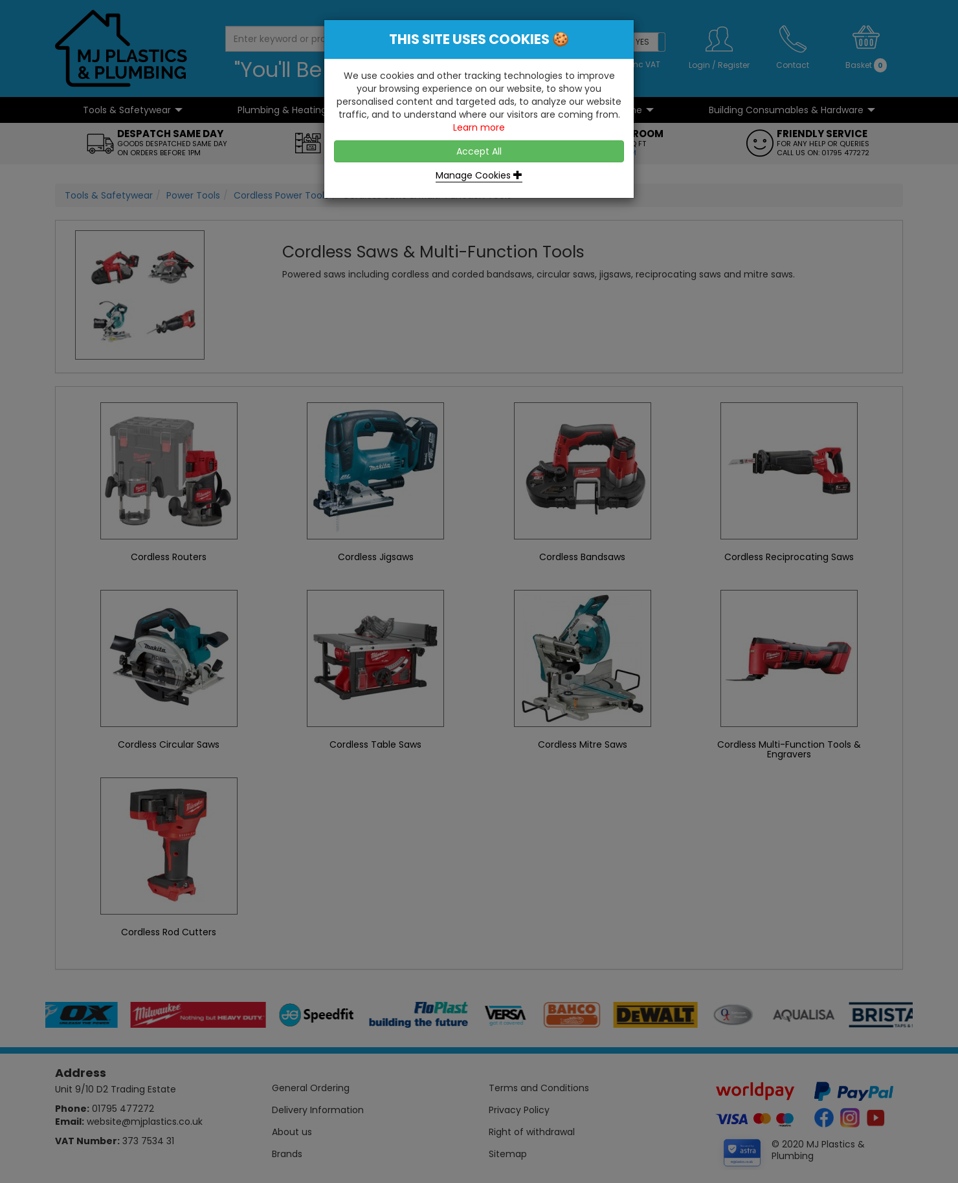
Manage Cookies (479, 175)
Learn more (479, 127)
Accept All (479, 151)
